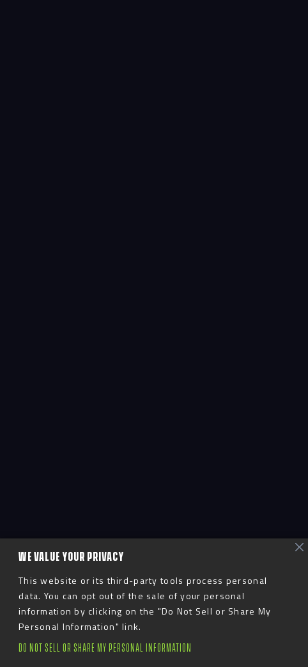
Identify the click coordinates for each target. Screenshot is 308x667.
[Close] (299, 547)
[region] (154, 602)
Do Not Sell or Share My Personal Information (105, 648)
